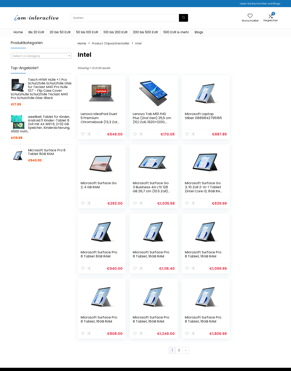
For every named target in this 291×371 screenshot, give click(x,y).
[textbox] (41, 56)
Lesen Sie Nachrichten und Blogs (260, 3)
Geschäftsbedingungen (256, 334)
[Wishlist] (250, 16)
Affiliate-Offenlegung (255, 340)
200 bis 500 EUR (145, 32)
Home (18, 32)
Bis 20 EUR (36, 32)
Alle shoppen (205, 330)
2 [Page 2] (179, 285)
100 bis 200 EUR (115, 32)
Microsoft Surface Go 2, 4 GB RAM (254, 115)
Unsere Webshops (208, 342)
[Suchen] (183, 18)
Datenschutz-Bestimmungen (251, 326)
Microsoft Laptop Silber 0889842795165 (202, 115)
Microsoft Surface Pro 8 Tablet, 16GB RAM (254, 185)
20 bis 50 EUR (60, 32)
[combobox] (41, 56)
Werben (201, 347)
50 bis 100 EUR (87, 32)
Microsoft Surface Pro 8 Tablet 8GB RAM (202, 185)
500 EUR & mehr (176, 32)
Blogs (199, 32)
